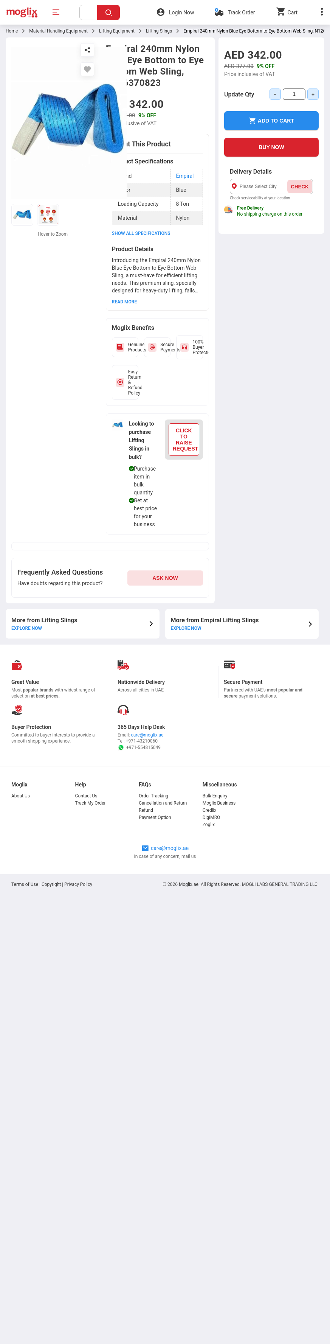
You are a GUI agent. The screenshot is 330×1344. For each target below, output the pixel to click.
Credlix (210, 810)
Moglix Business (219, 803)
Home (12, 31)
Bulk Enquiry (215, 796)
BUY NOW (271, 147)
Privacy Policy (78, 884)
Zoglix (209, 824)
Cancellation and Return (163, 803)
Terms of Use (25, 884)
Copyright (51, 884)
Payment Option (155, 817)
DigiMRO (211, 817)
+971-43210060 (142, 741)
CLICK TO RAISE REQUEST (185, 439)
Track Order (241, 12)
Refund (146, 810)
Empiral (185, 176)
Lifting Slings (159, 31)
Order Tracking (153, 796)
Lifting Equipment (117, 31)
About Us (20, 796)
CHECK (299, 187)
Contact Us (86, 796)
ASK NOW (165, 578)
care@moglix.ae (147, 735)
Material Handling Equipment (58, 31)
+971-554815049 (139, 747)
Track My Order (90, 803)
